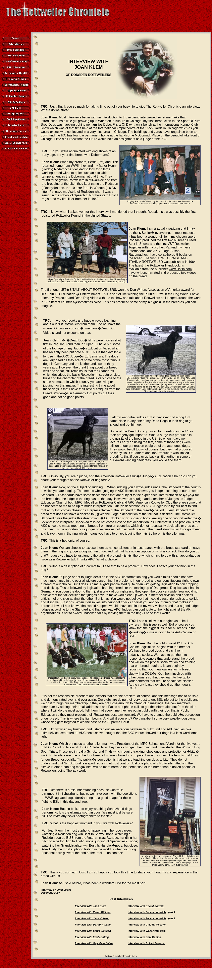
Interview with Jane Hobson (92, 918)
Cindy (134, 956)
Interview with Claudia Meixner (147, 924)
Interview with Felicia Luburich (147, 912)
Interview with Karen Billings (93, 912)
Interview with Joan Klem (90, 905)
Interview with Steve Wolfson (93, 930)
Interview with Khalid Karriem (146, 905)
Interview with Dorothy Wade (93, 924)
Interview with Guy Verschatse (94, 943)
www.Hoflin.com (180, 269)
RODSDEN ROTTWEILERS (91, 75)
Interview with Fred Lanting (92, 937)
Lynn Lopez (64, 889)
